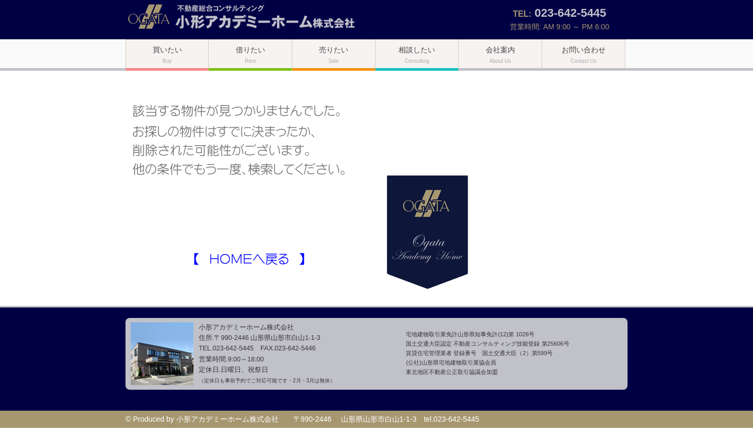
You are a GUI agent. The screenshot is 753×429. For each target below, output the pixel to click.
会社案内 (500, 55)
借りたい (250, 55)
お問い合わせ (584, 55)
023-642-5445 (570, 12)
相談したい (416, 55)
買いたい (167, 55)
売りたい (333, 55)
